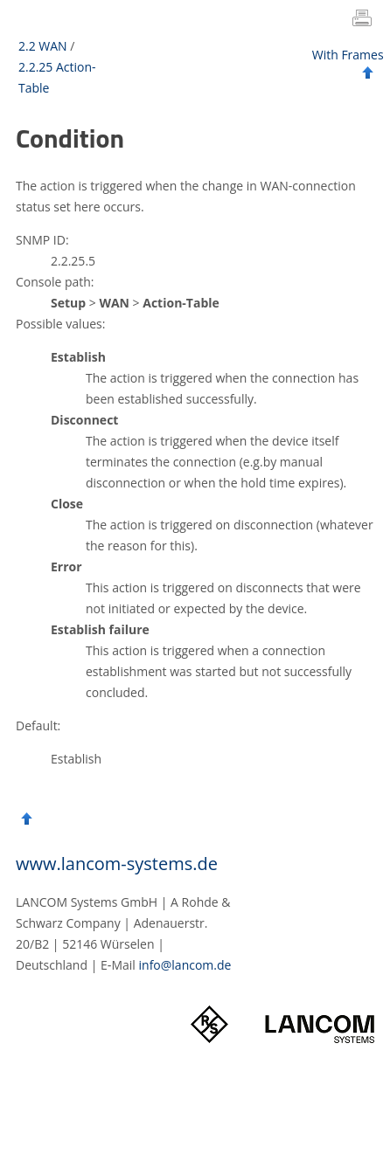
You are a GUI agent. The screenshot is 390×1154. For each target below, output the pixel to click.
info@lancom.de (185, 965)
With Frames (348, 54)
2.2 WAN (42, 46)
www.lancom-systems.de (117, 863)
